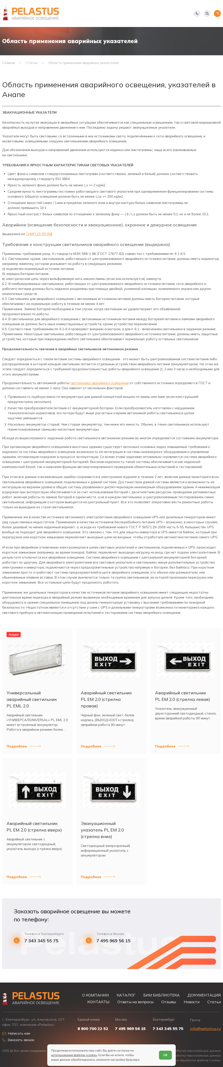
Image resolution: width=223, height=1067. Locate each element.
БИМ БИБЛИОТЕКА (161, 995)
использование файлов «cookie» (74, 1055)
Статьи (214, 1002)
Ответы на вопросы (135, 1002)
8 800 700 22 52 (93, 1028)
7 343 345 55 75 (41, 940)
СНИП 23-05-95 (38, 234)
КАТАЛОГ (126, 995)
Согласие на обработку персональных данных (185, 1055)
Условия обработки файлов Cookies (193, 1060)
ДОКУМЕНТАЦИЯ (204, 995)
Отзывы (168, 1002)
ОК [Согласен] (165, 1055)
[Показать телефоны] (196, 13)
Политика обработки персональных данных (187, 1051)
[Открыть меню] (217, 13)
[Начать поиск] (207, 13)
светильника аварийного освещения (99, 383)
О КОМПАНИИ (95, 995)
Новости (191, 1002)
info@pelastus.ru (205, 1028)
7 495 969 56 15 (113, 940)
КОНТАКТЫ (98, 1002)
